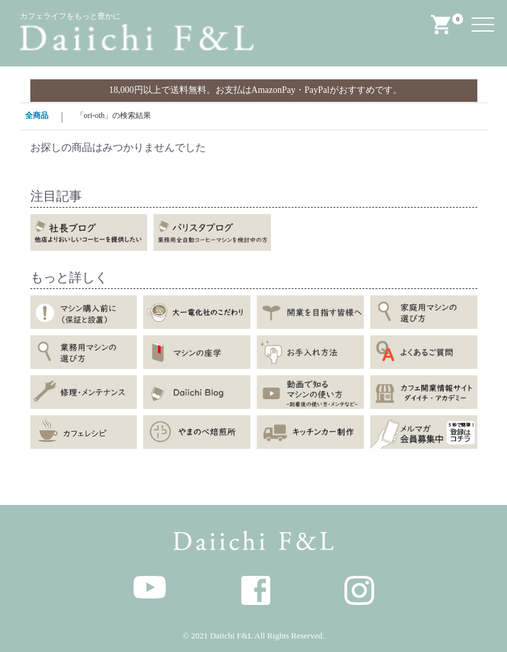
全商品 (36, 115)
